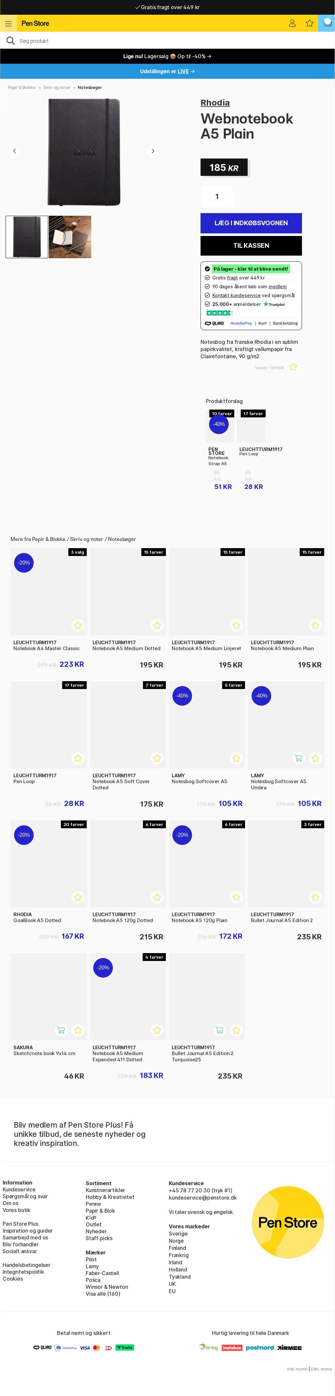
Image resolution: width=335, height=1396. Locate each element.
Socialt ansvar (20, 1251)
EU (172, 1291)
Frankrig (179, 1255)
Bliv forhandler (20, 1244)
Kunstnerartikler (105, 1190)
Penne (93, 1204)
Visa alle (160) (103, 1293)
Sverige (178, 1233)
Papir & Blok (100, 1210)
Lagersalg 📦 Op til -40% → (167, 56)
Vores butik (16, 1210)
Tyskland (180, 1276)
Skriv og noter (57, 87)
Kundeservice (19, 1189)
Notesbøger (90, 87)
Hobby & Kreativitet (110, 1197)
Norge (176, 1240)
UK (172, 1284)
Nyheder (96, 1231)
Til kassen (251, 245)
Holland (178, 1269)
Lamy (92, 1266)
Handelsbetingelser (26, 1265)
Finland (177, 1248)
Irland (175, 1262)
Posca (93, 1280)
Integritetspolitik (23, 1272)
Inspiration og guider (28, 1230)
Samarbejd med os (25, 1237)
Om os (10, 1203)
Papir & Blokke (22, 87)
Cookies (13, 1278)
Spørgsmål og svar (25, 1196)
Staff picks (99, 1238)
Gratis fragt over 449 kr (167, 7)
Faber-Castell (102, 1273)
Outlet (94, 1224)
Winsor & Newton (107, 1287)
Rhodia (215, 102)
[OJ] (167, 40)
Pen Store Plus (20, 1223)
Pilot (91, 1259)
